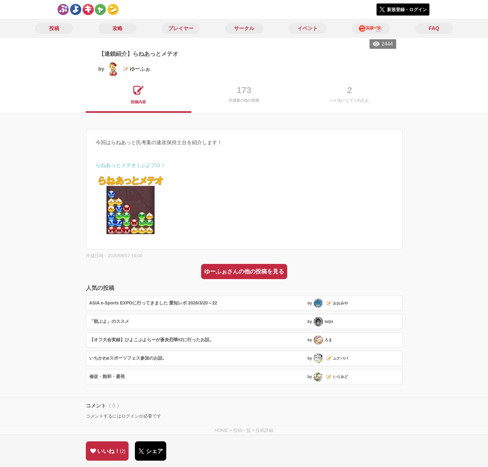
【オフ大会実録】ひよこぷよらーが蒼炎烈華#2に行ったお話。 (151, 339)
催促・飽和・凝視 (107, 376)
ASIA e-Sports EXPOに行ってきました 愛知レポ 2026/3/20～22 (153, 302)
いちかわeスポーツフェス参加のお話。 (128, 358)
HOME (221, 430)
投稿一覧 (242, 430)
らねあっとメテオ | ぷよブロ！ (131, 165)
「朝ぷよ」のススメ (109, 321)
